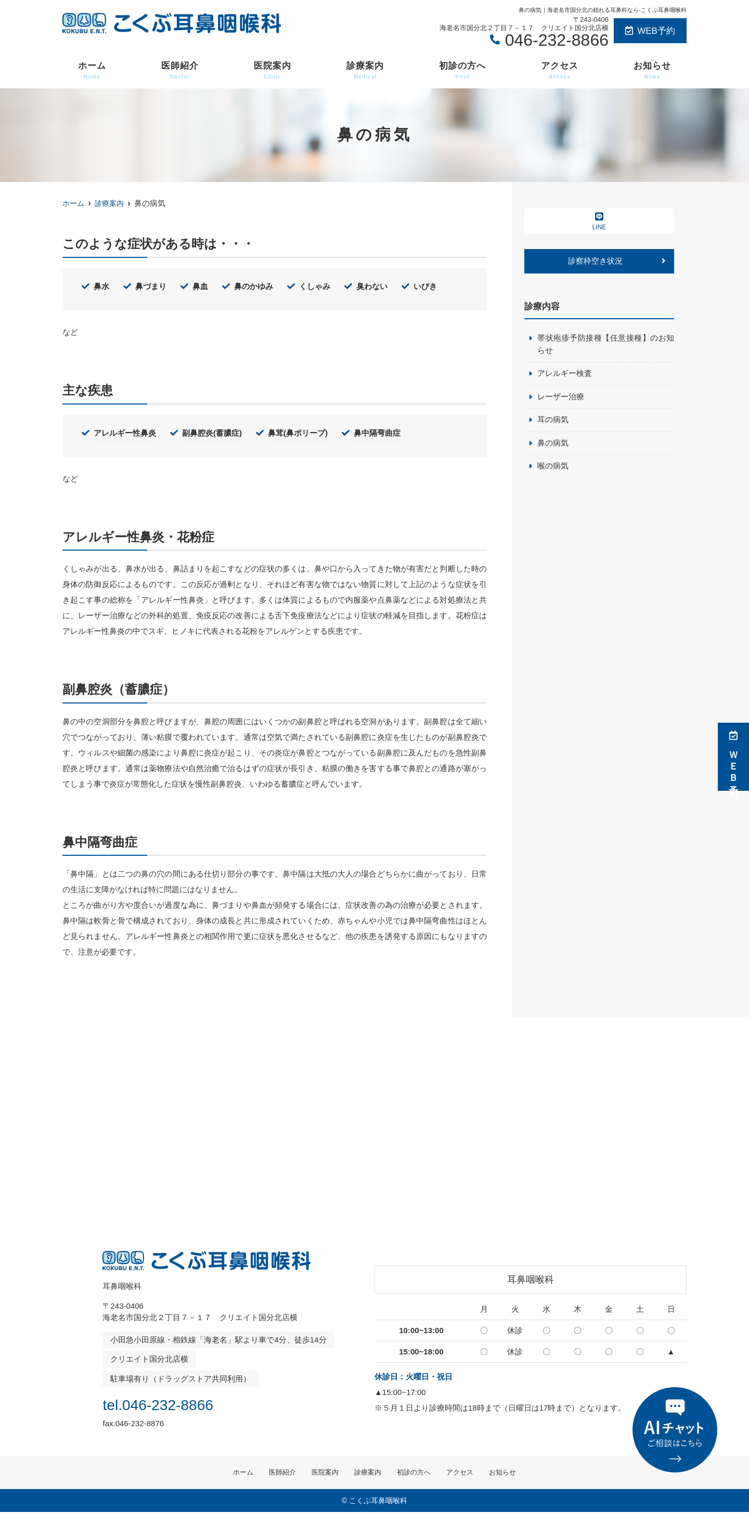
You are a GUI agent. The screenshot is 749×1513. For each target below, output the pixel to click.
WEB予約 (650, 31)
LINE (599, 221)
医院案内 (272, 71)
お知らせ (652, 71)
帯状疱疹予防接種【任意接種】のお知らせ (605, 345)
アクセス (559, 71)
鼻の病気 (553, 444)
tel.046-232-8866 (169, 1404)
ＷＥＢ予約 (733, 757)
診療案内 (365, 71)
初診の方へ (462, 71)
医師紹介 (180, 71)
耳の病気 (553, 421)
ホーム (92, 71)
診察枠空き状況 (595, 261)
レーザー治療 (560, 398)
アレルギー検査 (564, 374)
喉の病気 (553, 468)
